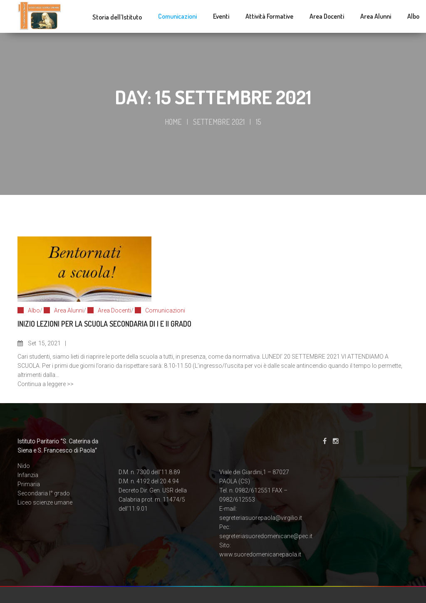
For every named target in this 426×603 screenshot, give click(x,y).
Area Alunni (69, 310)
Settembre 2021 (219, 121)
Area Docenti (114, 310)
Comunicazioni (165, 310)
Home (173, 121)
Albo (34, 310)
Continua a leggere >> (45, 384)
